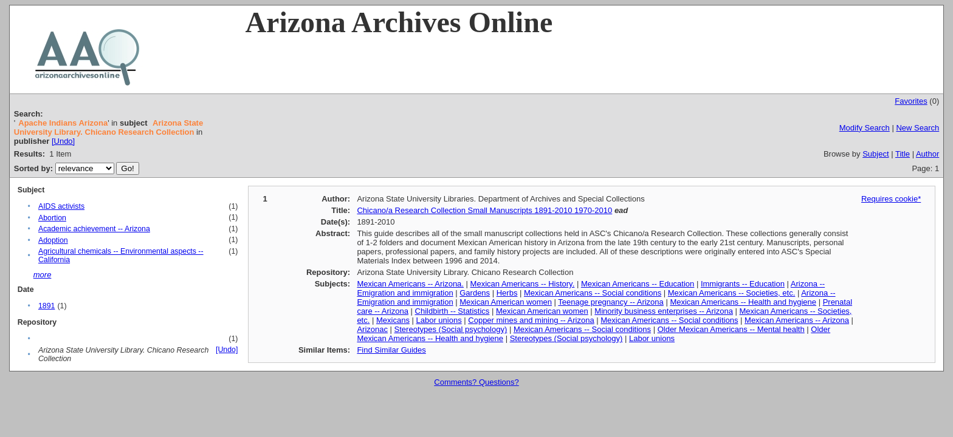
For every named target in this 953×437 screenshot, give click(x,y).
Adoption (53, 240)
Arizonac (372, 329)
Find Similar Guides (391, 349)
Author (927, 153)
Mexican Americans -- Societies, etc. (732, 292)
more (42, 274)
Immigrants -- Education (743, 283)
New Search (917, 127)
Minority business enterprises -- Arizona (663, 311)
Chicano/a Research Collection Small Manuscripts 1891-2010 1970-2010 (484, 210)
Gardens (474, 292)
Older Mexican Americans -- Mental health (731, 329)
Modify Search (864, 127)
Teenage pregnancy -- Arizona (610, 302)
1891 (46, 306)
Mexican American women (505, 302)
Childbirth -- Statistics (452, 311)
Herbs (507, 292)
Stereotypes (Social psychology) (450, 329)
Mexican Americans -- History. (522, 283)
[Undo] (63, 141)
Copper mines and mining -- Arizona (531, 320)
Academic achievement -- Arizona (94, 229)
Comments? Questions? (476, 382)
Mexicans (393, 320)
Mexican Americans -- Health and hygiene (743, 302)
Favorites (911, 101)
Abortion (52, 218)
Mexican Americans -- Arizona (797, 320)
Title (902, 153)
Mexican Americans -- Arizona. (410, 283)
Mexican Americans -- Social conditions (592, 292)
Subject (875, 153)
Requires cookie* (891, 198)
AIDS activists (61, 206)
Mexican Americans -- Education (637, 283)
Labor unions (439, 320)
